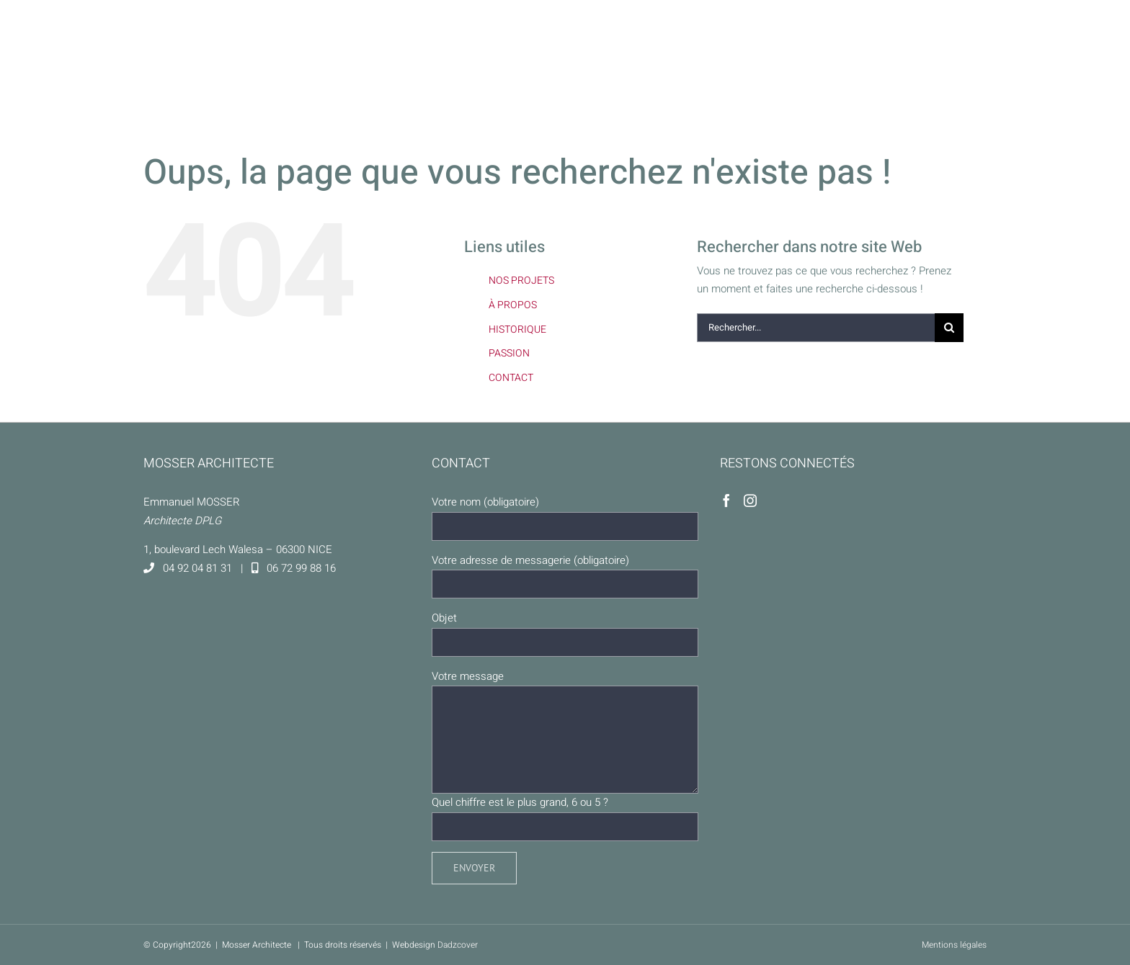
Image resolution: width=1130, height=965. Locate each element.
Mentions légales (954, 944)
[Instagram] (750, 500)
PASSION (509, 353)
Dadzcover (457, 944)
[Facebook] (726, 500)
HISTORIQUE (517, 329)
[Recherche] (949, 327)
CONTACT (511, 377)
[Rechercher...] (816, 327)
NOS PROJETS (521, 280)
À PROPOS (513, 305)
